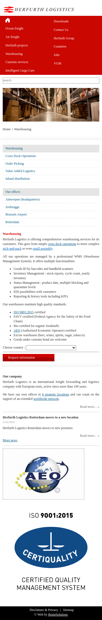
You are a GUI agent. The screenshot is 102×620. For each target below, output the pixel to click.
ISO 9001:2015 (24, 312)
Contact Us (61, 30)
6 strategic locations (55, 394)
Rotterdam (12, 222)
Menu (95, 9)
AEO (17, 330)
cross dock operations (62, 244)
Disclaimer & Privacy (44, 610)
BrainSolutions (58, 614)
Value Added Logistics (20, 171)
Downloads (61, 21)
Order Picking (14, 164)
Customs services (16, 62)
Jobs (57, 55)
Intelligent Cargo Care (20, 70)
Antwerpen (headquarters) (22, 199)
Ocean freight (14, 28)
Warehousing (14, 54)
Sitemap (68, 610)
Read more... (88, 407)
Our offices (12, 192)
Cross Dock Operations (20, 156)
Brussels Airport (16, 214)
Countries (60, 46)
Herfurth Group (64, 38)
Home (7, 129)
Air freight (12, 37)
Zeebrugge (12, 207)
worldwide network (46, 399)
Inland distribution (17, 179)
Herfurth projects (16, 45)
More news (10, 440)
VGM (57, 63)
